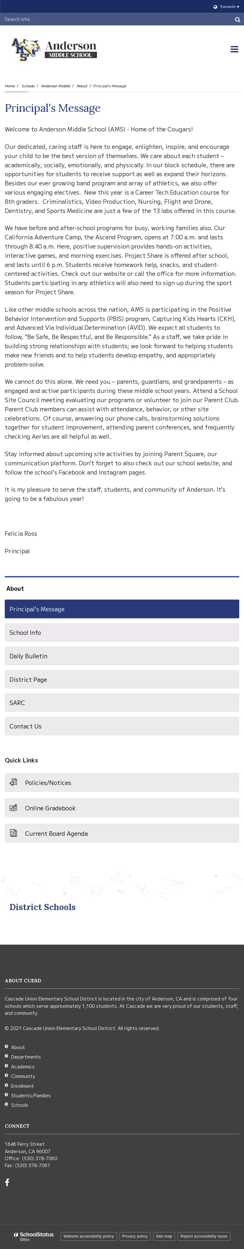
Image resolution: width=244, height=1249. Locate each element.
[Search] (237, 19)
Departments (26, 1056)
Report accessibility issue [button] (203, 1236)
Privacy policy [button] (135, 1236)
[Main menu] (234, 49)
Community (23, 1076)
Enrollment (22, 1086)
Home (10, 85)
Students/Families (31, 1095)
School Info (25, 632)
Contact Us (26, 726)
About (82, 85)
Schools (28, 85)
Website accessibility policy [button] (89, 1236)
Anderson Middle (55, 85)
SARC (17, 702)
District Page (28, 679)
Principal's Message (37, 609)
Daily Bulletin (28, 656)
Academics (23, 1066)
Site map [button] (164, 1236)
